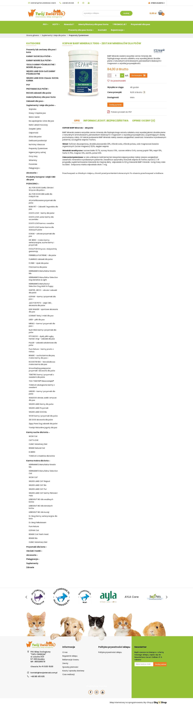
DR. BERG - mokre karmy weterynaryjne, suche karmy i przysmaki (41, 242)
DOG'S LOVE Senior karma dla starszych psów (41, 228)
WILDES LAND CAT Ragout (39, 481)
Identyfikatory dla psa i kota (93, 24)
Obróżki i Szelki (34, 551)
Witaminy (33, 160)
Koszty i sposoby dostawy (73, 670)
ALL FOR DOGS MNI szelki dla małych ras (40, 195)
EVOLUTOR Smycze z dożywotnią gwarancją (43, 250)
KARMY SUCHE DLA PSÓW (39, 56)
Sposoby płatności (70, 667)
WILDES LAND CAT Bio (37, 485)
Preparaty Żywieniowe (38, 148)
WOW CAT (33, 477)
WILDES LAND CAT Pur (38, 489)
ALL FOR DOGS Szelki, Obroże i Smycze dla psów (41, 188)
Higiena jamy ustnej (37, 152)
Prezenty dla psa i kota (81, 30)
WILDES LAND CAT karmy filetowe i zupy (43, 494)
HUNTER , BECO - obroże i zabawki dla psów (43, 291)
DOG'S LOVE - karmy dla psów (41, 213)
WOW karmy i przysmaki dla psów (43, 416)
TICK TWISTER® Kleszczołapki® (41, 381)
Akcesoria (32, 173)
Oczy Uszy (33, 156)
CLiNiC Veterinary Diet (38, 444)
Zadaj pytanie (115, 105)
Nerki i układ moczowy (38, 125)
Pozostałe (33, 164)
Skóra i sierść (34, 117)
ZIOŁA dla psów (35, 136)
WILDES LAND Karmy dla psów (41, 404)
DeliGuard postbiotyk (38, 140)
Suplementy (32, 563)
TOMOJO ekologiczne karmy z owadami (42, 386)
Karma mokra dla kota (38, 460)
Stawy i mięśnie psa (37, 113)
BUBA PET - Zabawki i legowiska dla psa (43, 207)
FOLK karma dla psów (38, 267)
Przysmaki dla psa (140, 24)
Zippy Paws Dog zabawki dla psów (43, 423)
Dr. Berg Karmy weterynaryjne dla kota (43, 517)
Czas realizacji (68, 674)
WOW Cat (33, 436)
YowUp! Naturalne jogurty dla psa (43, 427)
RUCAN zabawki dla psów (38, 93)
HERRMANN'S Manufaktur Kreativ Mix (42, 272)
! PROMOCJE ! (120, 24)
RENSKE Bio (33, 538)
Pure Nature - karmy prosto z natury (41, 350)
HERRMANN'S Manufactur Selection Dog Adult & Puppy (41, 285)
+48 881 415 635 (67, 3)
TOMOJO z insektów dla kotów (42, 456)
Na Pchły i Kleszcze (37, 144)
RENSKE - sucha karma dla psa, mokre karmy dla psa (42, 356)
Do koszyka (138, 75)
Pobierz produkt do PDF (119, 111)
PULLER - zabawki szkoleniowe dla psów (43, 343)
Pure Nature (34, 526)
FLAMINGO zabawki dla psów (41, 259)
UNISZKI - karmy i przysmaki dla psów (42, 392)
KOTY (56, 24)
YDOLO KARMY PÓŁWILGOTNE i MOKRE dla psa (40, 65)
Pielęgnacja (34, 168)
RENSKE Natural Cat (37, 448)
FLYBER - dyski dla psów (38, 263)
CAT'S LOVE (33, 440)
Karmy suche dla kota (37, 432)
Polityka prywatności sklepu (110, 652)
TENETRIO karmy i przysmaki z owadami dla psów (41, 375)
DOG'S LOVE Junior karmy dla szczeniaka (41, 218)
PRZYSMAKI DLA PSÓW (37, 89)
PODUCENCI (32, 183)
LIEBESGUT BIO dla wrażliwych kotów (41, 500)
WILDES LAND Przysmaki (38, 408)
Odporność (33, 133)
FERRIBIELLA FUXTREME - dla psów (42, 255)
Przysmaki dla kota (36, 547)
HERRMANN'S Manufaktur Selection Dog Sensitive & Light (43, 278)
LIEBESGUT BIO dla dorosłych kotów (41, 507)
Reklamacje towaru (70, 659)
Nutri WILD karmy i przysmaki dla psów (42, 331)
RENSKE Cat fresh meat (38, 534)
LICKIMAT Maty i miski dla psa (41, 315)
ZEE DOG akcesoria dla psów (41, 419)
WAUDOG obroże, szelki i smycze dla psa (42, 398)
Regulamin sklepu (69, 656)
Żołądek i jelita (35, 129)
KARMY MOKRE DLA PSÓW (39, 60)
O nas (64, 652)
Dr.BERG (32, 452)
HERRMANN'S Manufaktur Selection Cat (43, 472)
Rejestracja (118, 30)
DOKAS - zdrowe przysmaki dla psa (42, 234)
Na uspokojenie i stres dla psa (41, 121)
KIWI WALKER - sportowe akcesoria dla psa (43, 310)
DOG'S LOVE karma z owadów (41, 223)
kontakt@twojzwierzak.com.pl (42, 3)
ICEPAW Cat (34, 530)
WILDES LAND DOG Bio (38, 412)
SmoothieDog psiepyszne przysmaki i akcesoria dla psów (42, 369)
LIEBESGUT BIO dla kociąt (39, 512)
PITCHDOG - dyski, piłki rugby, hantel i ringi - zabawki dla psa (42, 337)
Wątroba (32, 109)
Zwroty (65, 663)
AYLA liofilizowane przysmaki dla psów (42, 201)
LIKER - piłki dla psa (37, 319)
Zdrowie (30, 567)
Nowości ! (69, 24)
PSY (45, 24)
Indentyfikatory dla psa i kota (41, 97)
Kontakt (102, 30)
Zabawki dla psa (35, 101)
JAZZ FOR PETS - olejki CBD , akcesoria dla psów (40, 304)
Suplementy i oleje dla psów (40, 105)
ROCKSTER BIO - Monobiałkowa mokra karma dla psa (42, 363)
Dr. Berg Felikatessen (37, 522)
